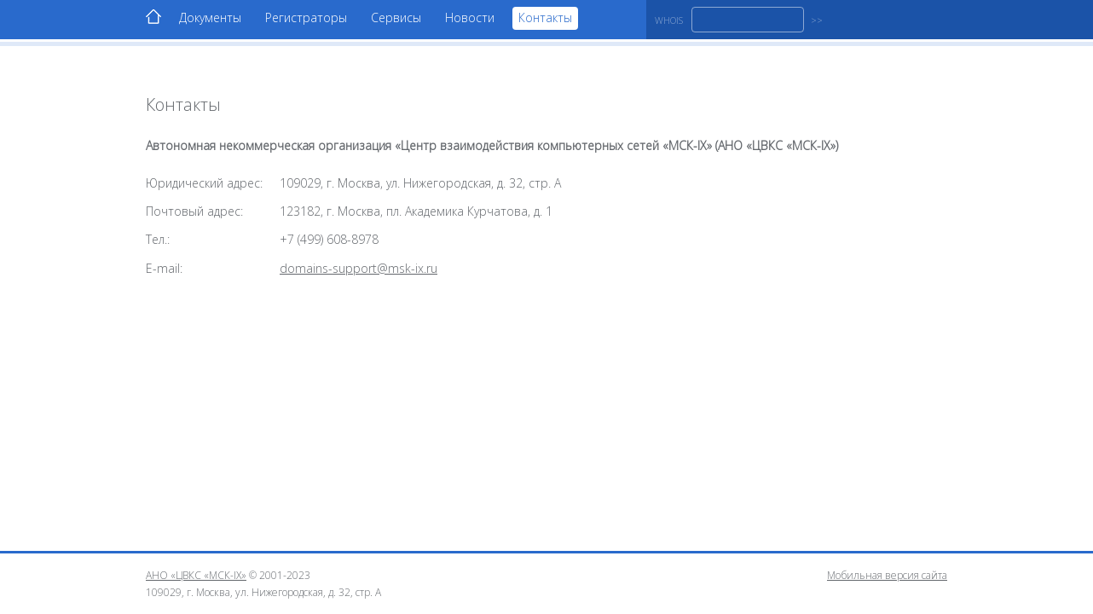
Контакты (545, 17)
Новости (469, 17)
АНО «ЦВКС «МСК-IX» (196, 575)
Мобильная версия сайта (887, 575)
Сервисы (396, 17)
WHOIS (669, 20)
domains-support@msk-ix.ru (358, 268)
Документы (210, 17)
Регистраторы (306, 17)
